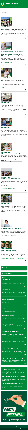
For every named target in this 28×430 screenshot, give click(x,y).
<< (10, 263)
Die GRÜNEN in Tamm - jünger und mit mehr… (11, 178)
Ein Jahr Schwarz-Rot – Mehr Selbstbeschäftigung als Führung (13, 383)
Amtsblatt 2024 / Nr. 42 (5, 77)
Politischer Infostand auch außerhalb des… (10, 28)
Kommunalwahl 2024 (18, 186)
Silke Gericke (4, 308)
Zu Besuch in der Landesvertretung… (9, 104)
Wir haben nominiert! (5, 205)
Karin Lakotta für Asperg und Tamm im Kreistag (11, 228)
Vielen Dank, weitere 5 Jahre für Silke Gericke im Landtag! (12, 290)
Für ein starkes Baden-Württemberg (8, 315)
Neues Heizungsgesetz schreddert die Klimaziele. (11, 369)
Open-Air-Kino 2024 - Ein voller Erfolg (9, 129)
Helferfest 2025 (4, 333)
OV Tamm (2, 12)
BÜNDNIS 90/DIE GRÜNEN (12, 3)
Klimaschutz (11, 62)
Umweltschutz (13, 161)
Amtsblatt (2, 36)
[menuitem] (2, 429)
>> (17, 263)
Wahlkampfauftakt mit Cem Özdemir (8, 340)
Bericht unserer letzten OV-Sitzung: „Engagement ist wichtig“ (13, 358)
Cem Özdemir (4, 317)
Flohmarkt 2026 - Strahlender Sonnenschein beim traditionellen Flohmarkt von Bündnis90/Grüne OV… (13, 281)
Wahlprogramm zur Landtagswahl (8, 299)
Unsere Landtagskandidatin (6, 306)
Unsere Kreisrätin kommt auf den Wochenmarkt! (11, 79)
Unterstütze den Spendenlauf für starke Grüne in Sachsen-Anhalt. (13, 376)
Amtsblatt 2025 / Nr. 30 (6, 347)
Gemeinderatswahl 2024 (9, 186)
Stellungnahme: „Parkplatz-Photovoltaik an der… (11, 54)
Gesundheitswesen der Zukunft (7, 324)
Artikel (6, 12)
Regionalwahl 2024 (12, 188)
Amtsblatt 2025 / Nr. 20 (6, 357)
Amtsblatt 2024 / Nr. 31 (5, 203)
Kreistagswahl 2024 (4, 188)
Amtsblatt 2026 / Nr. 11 (6, 289)
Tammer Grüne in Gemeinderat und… (9, 250)
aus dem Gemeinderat (4, 62)
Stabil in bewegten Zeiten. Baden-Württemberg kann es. (11, 298)
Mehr (25, 38)
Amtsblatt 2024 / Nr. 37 (5, 127)
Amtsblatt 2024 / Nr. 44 (5, 26)
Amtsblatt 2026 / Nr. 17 (6, 279)
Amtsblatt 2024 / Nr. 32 (5, 177)
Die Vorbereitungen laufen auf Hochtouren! (10, 153)
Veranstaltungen (8, 137)
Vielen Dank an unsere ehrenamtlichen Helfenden (10, 331)
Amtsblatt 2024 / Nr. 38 (5, 102)
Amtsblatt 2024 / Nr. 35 (5, 152)
